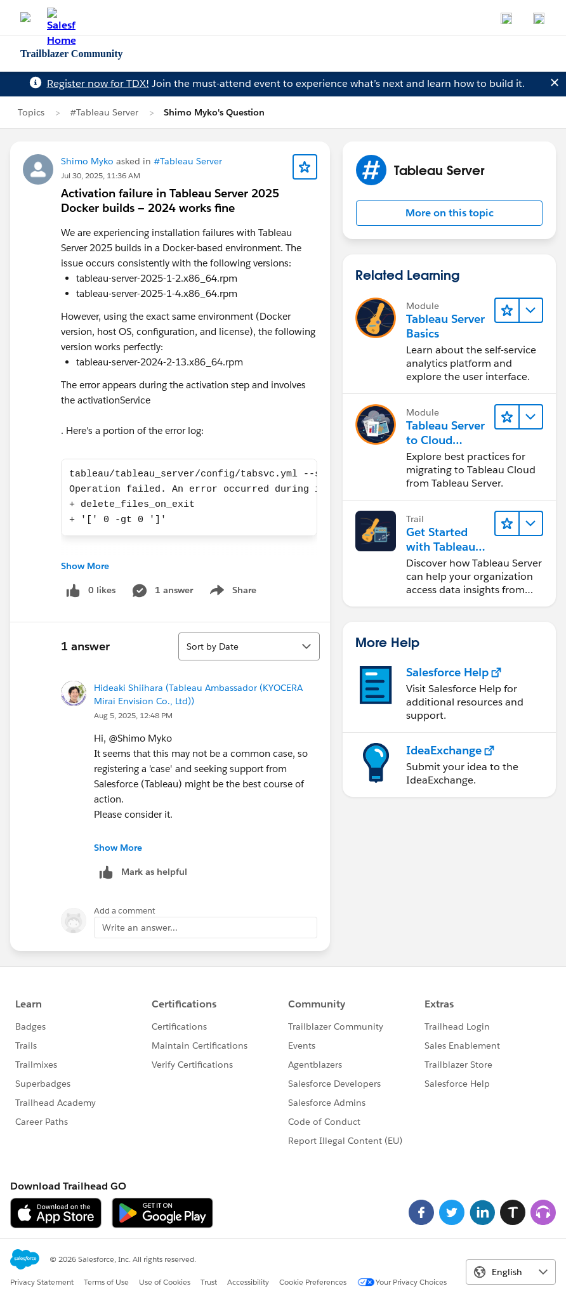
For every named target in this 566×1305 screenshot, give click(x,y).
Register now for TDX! (98, 83)
